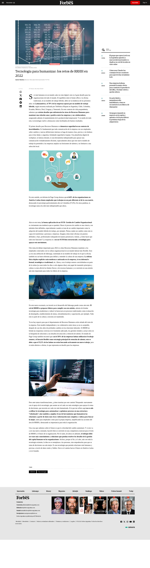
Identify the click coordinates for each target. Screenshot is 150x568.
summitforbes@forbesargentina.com (30, 510)
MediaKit (18, 521)
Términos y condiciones (62, 521)
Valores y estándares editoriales (45, 521)
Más (118, 49)
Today (131, 491)
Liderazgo (35, 491)
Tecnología (42, 472)
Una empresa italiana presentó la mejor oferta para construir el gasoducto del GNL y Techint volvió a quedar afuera (119, 87)
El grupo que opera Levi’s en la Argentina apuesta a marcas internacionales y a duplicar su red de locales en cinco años (119, 60)
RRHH (32, 472)
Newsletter (25, 521)
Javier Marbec (19, 79)
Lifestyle (75, 491)
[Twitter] (124, 521)
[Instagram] (127, 521)
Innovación (20, 491)
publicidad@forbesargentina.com (30, 505)
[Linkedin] (134, 521)
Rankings (89, 491)
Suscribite (135, 2)
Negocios (61, 491)
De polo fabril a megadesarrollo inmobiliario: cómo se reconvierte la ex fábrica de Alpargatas (119, 102)
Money (48, 491)
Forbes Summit (116, 491)
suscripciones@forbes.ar (30, 513)
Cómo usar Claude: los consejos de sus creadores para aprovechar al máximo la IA (119, 74)
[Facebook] (121, 521)
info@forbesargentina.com (28, 507)
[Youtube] (131, 521)
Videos (101, 491)
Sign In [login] (145, 2)
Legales (73, 521)
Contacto (32, 521)
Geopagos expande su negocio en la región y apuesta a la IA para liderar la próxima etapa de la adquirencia (119, 117)
